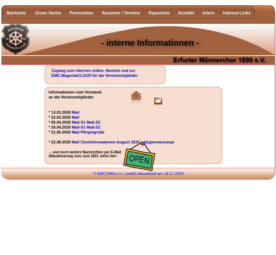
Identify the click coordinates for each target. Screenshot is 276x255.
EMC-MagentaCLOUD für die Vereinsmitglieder (94, 75)
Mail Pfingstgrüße (88, 132)
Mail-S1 (78, 122)
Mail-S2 (93, 122)
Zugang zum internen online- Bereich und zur (94, 70)
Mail (75, 112)
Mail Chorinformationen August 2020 (106, 142)
